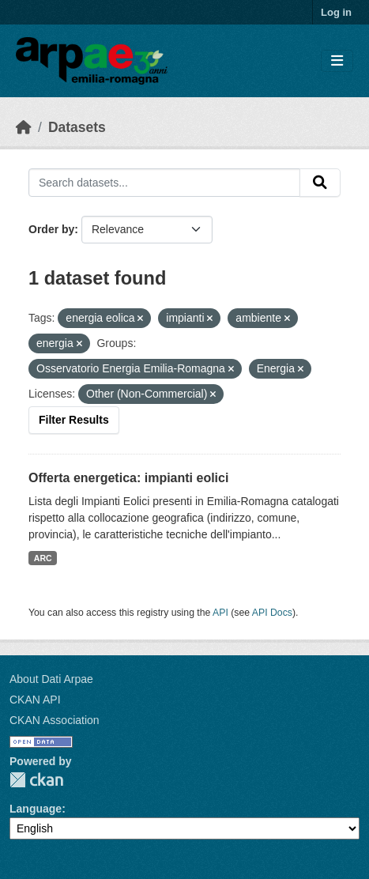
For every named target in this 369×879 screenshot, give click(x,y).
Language (35, 808)
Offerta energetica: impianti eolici (128, 478)
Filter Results (74, 419)
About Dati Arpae (51, 679)
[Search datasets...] (164, 182)
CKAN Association (54, 720)
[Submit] (320, 182)
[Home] (24, 127)
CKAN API (35, 699)
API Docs (272, 612)
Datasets (77, 127)
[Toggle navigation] (337, 61)
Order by (51, 229)
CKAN (36, 779)
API (220, 612)
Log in (336, 12)
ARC (43, 558)
